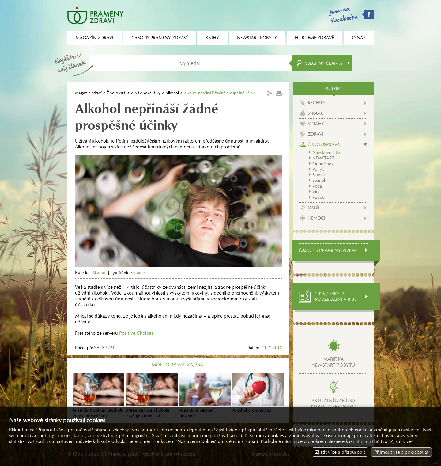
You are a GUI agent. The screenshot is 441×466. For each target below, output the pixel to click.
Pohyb (318, 169)
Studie (139, 272)
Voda (317, 186)
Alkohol (172, 92)
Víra (316, 191)
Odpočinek (323, 163)
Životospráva (118, 92)
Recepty (317, 102)
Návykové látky (147, 92)
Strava (315, 113)
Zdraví (315, 134)
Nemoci (316, 218)
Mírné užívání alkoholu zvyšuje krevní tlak (152, 395)
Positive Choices (136, 333)
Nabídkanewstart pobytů (333, 362)
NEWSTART (323, 158)
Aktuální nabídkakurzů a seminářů (333, 403)
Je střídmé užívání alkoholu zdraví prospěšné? (98, 395)
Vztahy (316, 123)
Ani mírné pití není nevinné (205, 395)
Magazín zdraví (88, 92)
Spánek (319, 180)
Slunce (318, 175)
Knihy (212, 37)
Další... (315, 207)
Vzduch (319, 197)
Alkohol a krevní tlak (258, 393)
